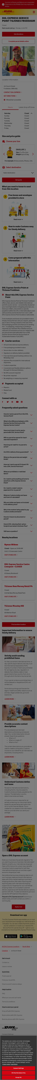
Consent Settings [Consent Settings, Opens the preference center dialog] (18, 1070)
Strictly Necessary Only (18, 1075)
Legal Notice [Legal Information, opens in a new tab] (14, 1066)
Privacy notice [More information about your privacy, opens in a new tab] (6, 1066)
